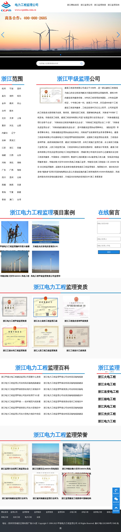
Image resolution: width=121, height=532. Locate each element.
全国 (38, 517)
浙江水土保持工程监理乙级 (45, 321)
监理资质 (49, 512)
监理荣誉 (25, 512)
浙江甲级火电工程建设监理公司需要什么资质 (21, 377)
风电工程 (4, 517)
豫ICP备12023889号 (103, 523)
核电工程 (110, 512)
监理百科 (61, 512)
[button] (3, 35)
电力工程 (28, 517)
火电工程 (73, 512)
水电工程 (84, 512)
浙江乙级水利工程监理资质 (15, 350)
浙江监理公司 (86, 5)
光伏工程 (16, 517)
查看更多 (99, 177)
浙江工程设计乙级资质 (76, 350)
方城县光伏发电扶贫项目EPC (45, 246)
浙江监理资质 (100, 5)
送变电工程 (97, 512)
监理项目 (37, 512)
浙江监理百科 (114, 5)
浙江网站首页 (73, 5)
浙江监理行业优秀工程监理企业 (15, 469)
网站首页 (4, 512)
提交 (109, 252)
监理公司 (14, 512)
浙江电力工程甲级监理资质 (15, 321)
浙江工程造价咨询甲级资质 (76, 321)
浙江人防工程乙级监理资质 (45, 350)
